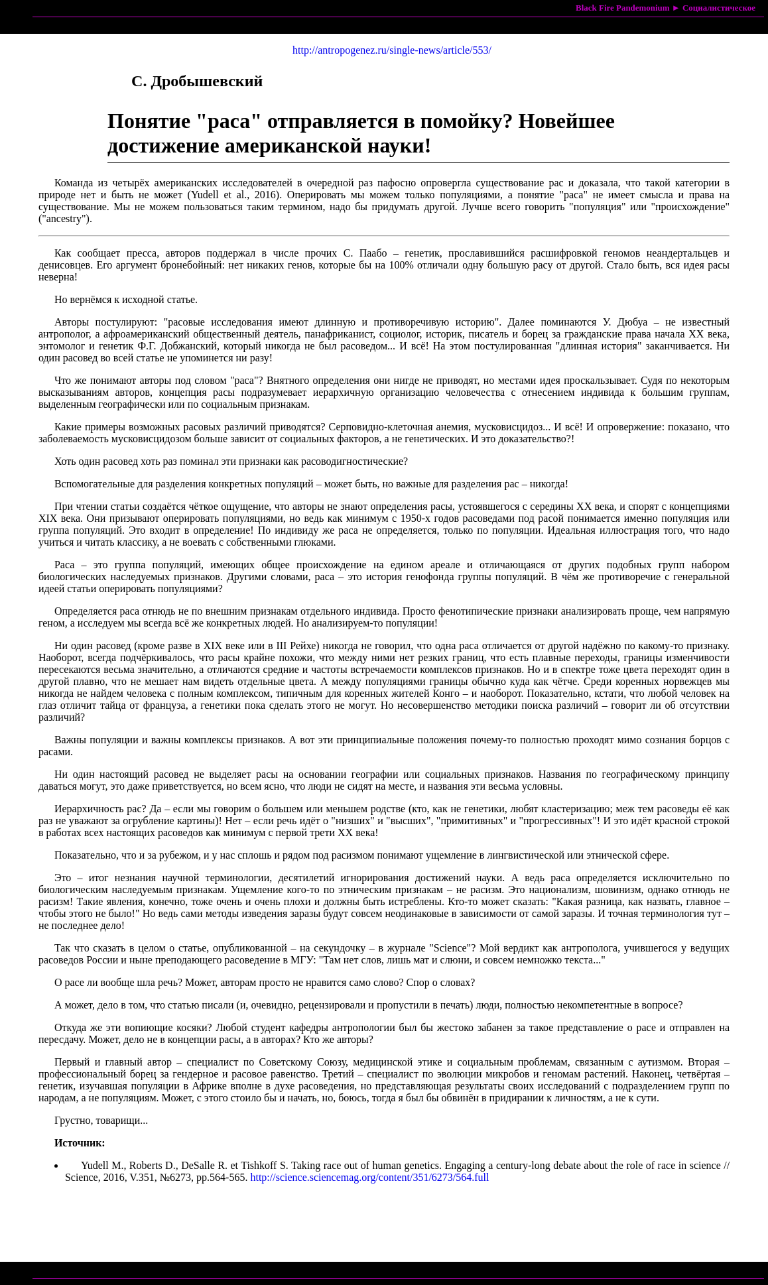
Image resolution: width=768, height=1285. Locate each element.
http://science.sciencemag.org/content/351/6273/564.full (369, 1177)
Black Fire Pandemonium (623, 8)
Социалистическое (718, 8)
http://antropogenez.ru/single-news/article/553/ (391, 50)
